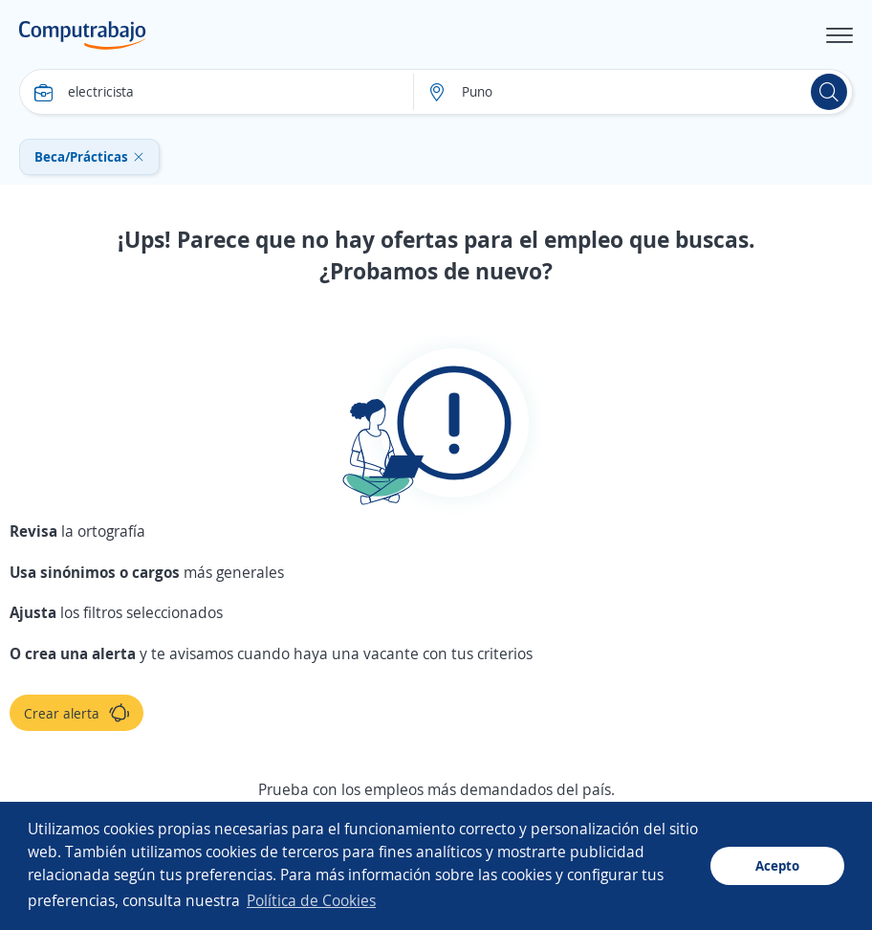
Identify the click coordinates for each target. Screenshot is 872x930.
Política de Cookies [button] (311, 900)
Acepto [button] (777, 865)
